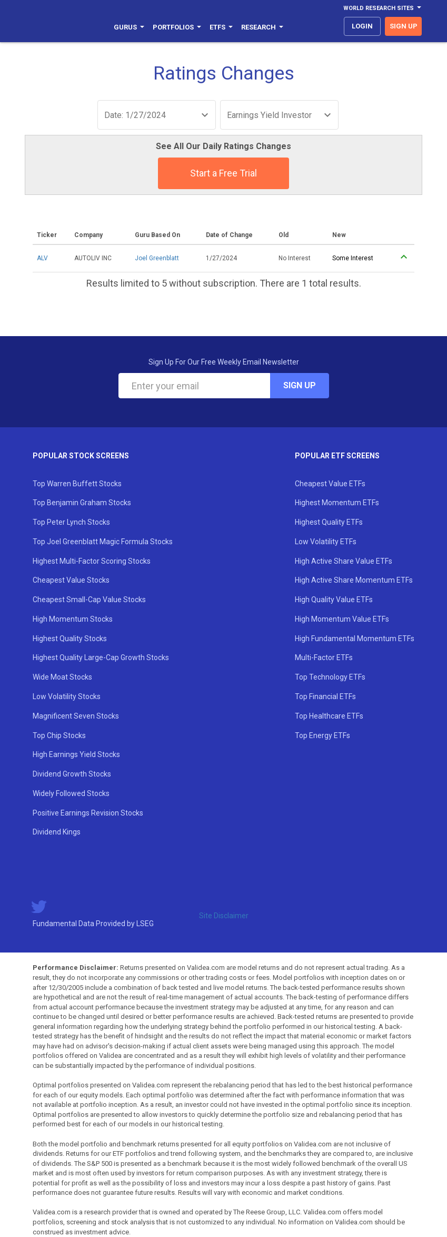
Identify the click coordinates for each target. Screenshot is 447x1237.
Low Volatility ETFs (325, 541)
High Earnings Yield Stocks (76, 754)
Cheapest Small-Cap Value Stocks (89, 599)
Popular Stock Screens (81, 455)
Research (262, 27)
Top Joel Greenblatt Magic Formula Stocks (103, 541)
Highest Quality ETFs (329, 522)
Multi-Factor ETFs (324, 657)
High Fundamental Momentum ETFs (354, 638)
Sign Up (299, 385)
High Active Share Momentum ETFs (354, 580)
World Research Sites (382, 8)
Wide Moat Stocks (62, 677)
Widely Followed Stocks (71, 793)
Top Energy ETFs (322, 735)
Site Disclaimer (224, 915)
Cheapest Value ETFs (330, 483)
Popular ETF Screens (337, 455)
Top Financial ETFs (325, 696)
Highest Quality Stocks (70, 638)
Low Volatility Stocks (67, 696)
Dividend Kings (57, 832)
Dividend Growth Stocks (72, 774)
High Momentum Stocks (73, 619)
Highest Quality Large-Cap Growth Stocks (101, 657)
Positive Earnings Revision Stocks (88, 813)
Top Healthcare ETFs (329, 716)
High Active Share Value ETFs (343, 561)
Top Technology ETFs (330, 677)
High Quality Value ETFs (334, 599)
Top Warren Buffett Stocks (77, 483)
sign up (404, 26)
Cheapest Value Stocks (71, 580)
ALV (42, 258)
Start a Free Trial (223, 173)
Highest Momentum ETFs (337, 502)
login (362, 26)
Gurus (129, 27)
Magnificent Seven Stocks (76, 716)
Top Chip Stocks (59, 735)
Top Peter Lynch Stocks (71, 522)
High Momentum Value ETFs (342, 619)
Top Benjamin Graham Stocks (82, 502)
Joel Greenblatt (157, 258)
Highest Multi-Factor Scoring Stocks (92, 561)
